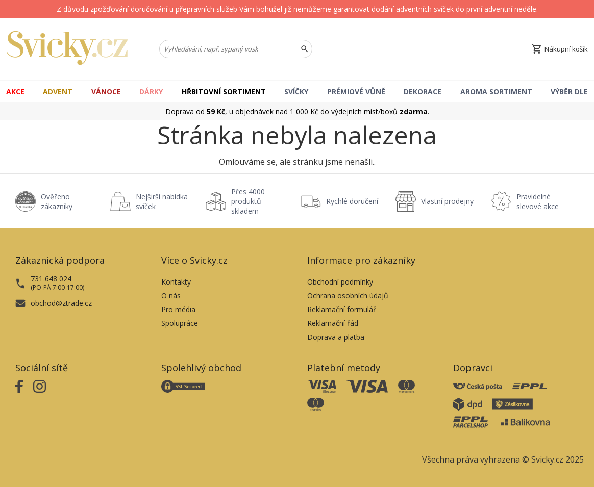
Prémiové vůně (356, 91)
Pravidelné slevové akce (537, 201)
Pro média (178, 309)
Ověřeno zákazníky (56, 201)
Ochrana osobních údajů (347, 295)
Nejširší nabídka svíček (162, 201)
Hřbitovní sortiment (224, 91)
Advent (57, 91)
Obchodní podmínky (340, 282)
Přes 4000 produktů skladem (248, 201)
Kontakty (176, 282)
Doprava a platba (335, 337)
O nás (171, 295)
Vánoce (106, 91)
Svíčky (296, 91)
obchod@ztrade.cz (61, 303)
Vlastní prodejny (447, 201)
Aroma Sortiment (496, 91)
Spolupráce (179, 323)
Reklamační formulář (341, 309)
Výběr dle (569, 91)
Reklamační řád (332, 323)
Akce (15, 91)
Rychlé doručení (352, 201)
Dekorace (422, 91)
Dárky (151, 91)
